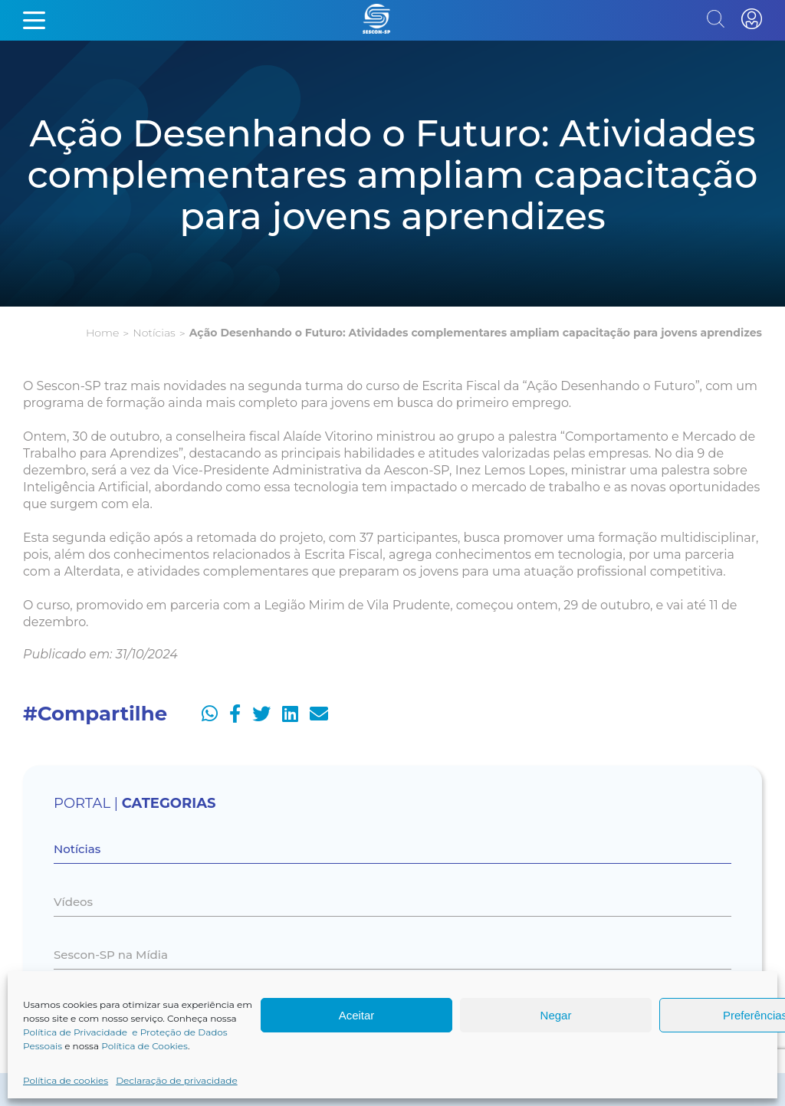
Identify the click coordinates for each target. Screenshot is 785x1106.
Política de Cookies (144, 1046)
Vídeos (73, 901)
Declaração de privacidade (177, 1080)
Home (102, 333)
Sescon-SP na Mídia (111, 954)
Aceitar (357, 1015)
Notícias (154, 333)
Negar (556, 1015)
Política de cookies (65, 1080)
